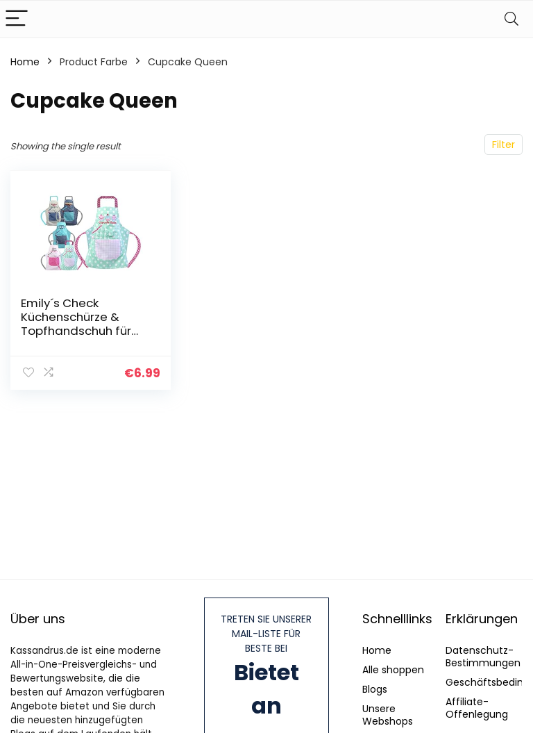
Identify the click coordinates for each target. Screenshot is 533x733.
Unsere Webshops (387, 715)
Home (25, 62)
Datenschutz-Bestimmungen (483, 656)
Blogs (374, 689)
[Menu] (16, 19)
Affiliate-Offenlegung (477, 708)
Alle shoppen (393, 670)
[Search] (511, 19)
